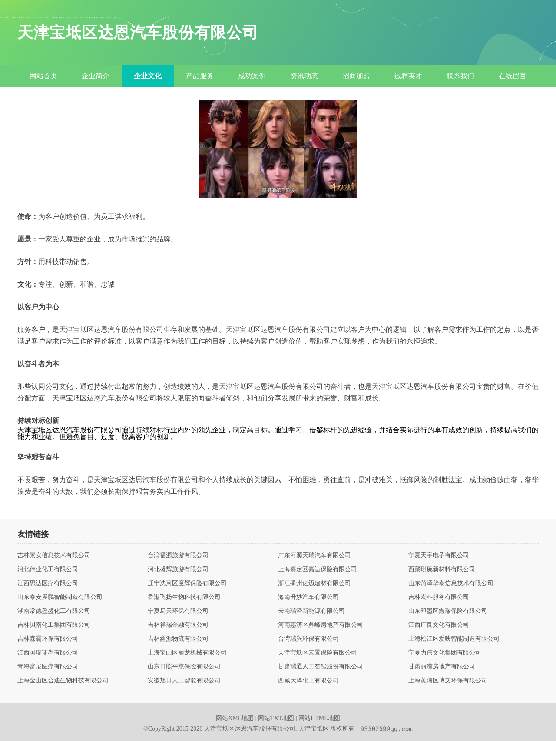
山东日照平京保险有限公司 (184, 667)
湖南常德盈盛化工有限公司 (53, 611)
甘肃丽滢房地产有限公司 (441, 667)
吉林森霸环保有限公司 (47, 639)
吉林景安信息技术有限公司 (53, 555)
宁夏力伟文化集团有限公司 (444, 653)
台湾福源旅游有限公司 (178, 555)
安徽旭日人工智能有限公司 (184, 681)
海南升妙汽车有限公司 (308, 597)
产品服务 (200, 75)
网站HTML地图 (319, 718)
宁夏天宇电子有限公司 (438, 555)
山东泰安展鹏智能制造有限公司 (60, 597)
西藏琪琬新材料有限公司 (441, 569)
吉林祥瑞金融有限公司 (178, 625)
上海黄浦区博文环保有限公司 (447, 681)
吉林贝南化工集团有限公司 (53, 625)
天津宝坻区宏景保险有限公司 (317, 653)
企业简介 (95, 75)
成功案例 (252, 75)
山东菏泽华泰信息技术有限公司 (450, 583)
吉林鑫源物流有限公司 (178, 639)
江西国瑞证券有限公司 (47, 653)
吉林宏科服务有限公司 (438, 597)
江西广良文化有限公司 (438, 625)
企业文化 (148, 75)
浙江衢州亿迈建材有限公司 (314, 583)
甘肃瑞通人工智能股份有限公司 (320, 667)
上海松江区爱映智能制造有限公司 (454, 639)
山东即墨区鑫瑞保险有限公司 (447, 611)
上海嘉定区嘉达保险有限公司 (317, 569)
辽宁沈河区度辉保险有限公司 (187, 583)
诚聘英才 (408, 75)
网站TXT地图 (276, 718)
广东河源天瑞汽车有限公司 (314, 555)
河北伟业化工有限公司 (47, 569)
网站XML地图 (235, 718)
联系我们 (460, 75)
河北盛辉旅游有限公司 (178, 569)
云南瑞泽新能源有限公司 (311, 611)
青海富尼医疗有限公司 (47, 667)
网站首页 (43, 75)
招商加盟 (356, 75)
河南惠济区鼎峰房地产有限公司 (320, 625)
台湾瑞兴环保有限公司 (308, 639)
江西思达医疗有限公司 (47, 583)
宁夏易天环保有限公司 (178, 611)
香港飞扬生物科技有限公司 (184, 597)
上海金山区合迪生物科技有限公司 (63, 681)
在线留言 (512, 75)
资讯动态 (304, 75)
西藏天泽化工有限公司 (308, 681)
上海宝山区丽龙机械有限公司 (187, 653)
